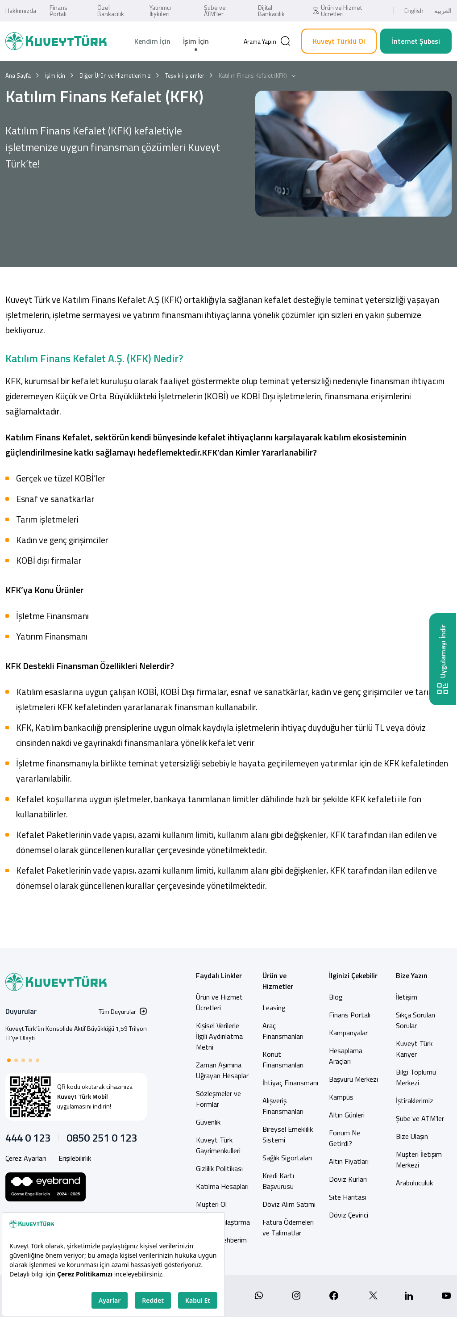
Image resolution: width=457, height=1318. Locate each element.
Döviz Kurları (348, 1179)
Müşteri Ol (211, 1204)
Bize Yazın (412, 975)
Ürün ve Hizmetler (277, 981)
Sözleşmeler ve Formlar (218, 1098)
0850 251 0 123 (101, 1137)
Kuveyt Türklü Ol (339, 41)
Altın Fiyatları (349, 1161)
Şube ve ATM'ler (420, 1118)
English (414, 10)
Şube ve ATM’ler (215, 10)
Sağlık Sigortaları (287, 1157)
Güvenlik (208, 1122)
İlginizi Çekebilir (353, 975)
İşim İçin (196, 41)
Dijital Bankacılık (271, 10)
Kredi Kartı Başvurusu (278, 1181)
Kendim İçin (152, 41)
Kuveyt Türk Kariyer (414, 1048)
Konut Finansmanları (282, 1059)
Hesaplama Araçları (345, 1056)
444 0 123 (27, 1137)
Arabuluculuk (414, 1182)
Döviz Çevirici (348, 1214)
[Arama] (267, 41)
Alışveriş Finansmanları (282, 1106)
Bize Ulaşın (412, 1136)
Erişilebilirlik (74, 1158)
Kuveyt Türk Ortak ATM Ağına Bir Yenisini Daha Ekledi (74, 1028)
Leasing (274, 1007)
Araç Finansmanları (282, 1031)
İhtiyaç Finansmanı (290, 1082)
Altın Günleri (347, 1114)
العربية (443, 10)
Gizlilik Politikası (219, 1168)
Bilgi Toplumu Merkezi (416, 1077)
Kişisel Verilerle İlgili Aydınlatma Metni (219, 1036)
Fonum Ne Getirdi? (344, 1138)
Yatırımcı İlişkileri (160, 10)
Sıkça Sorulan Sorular (415, 1020)
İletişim (406, 997)
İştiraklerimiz (414, 1100)
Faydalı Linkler (219, 975)
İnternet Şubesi (416, 41)
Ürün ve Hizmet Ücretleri (337, 10)
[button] (9, 1060)
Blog (336, 997)
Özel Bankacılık (110, 10)
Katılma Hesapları (222, 1186)
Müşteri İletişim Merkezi (419, 1159)
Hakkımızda (20, 10)
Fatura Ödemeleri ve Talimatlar (288, 1227)
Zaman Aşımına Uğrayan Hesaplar (222, 1070)
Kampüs (341, 1097)
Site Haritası (347, 1197)
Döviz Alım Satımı (289, 1204)
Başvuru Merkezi (353, 1079)
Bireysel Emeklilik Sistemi (287, 1134)
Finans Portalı (58, 10)
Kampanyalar (348, 1032)
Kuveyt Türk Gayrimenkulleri (218, 1145)
